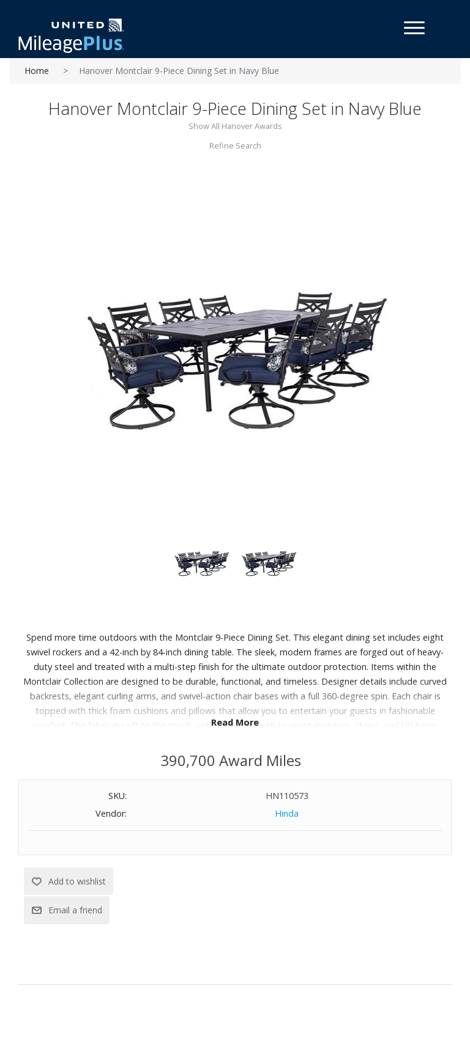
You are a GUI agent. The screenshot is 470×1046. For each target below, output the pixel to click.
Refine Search (235, 145)
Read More (235, 722)
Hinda (287, 813)
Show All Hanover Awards (235, 125)
